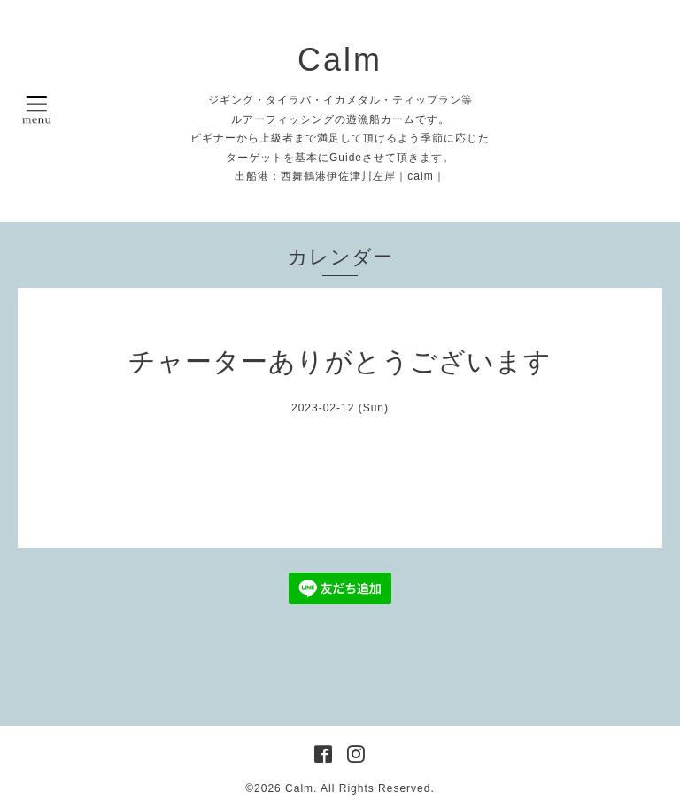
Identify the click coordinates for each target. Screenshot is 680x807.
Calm (340, 60)
